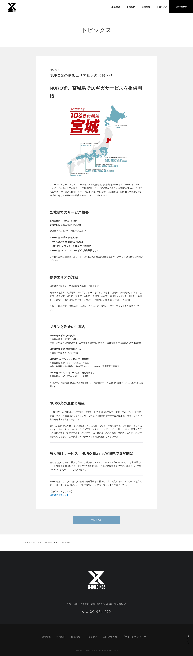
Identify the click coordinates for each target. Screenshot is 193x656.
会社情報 (140, 6)
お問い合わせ (110, 637)
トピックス (157, 6)
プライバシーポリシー (134, 637)
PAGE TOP (188, 639)
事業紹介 (125, 6)
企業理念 (110, 6)
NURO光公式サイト (59, 495)
